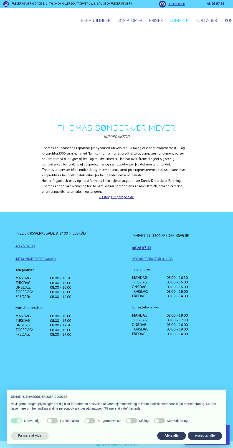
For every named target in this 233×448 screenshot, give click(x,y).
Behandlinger (95, 20)
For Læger (206, 20)
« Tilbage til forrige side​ (116, 197)
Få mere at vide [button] (29, 435)
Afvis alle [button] (171, 435)
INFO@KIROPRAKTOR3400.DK (35, 259)
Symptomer (130, 20)
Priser (156, 20)
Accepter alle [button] (205, 435)
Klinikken (179, 20)
